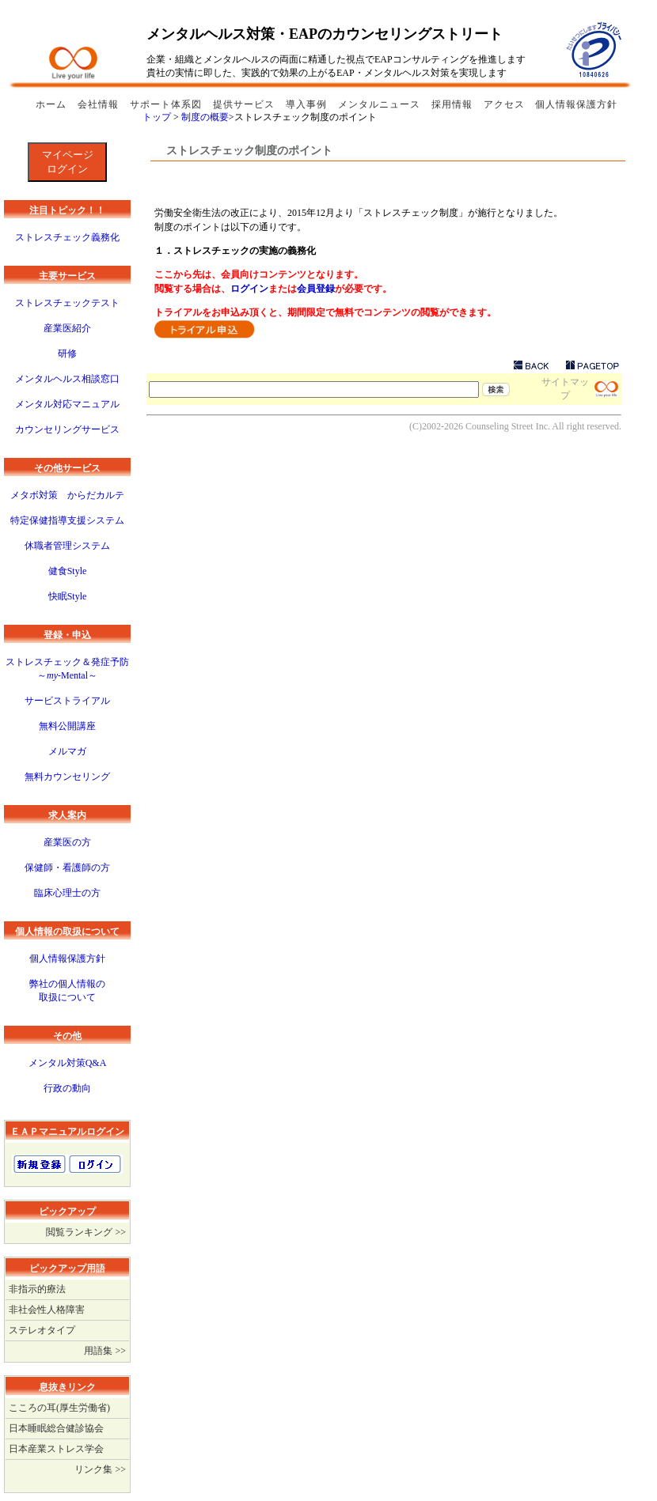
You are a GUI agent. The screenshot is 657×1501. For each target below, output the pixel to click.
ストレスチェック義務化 (67, 237)
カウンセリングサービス (67, 429)
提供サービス (245, 104)
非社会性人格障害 (47, 1309)
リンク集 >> (100, 1469)
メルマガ (67, 751)
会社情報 (100, 104)
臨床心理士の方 (67, 892)
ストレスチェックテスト (67, 302)
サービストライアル (67, 700)
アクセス (504, 104)
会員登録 (316, 288)
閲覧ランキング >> (86, 1232)
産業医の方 (67, 842)
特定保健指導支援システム (67, 520)
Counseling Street (499, 426)
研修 (67, 353)
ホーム (53, 104)
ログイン (249, 288)
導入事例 (308, 104)
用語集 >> (105, 1350)
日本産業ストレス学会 (56, 1448)
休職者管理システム (67, 545)
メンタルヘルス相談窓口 (67, 378)
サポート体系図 (167, 104)
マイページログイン (67, 162)
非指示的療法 (37, 1289)
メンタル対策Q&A (67, 1062)
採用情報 (453, 104)
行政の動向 (67, 1088)
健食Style (67, 571)
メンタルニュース (380, 104)
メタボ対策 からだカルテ (67, 495)
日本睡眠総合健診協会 (56, 1428)
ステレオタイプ (42, 1330)
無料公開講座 (67, 726)
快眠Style (67, 596)
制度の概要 (205, 117)
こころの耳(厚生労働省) (59, 1407)
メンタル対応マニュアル (67, 404)
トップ (156, 117)
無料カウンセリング (67, 776)
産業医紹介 (67, 328)
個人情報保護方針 (576, 104)
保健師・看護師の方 (67, 867)
